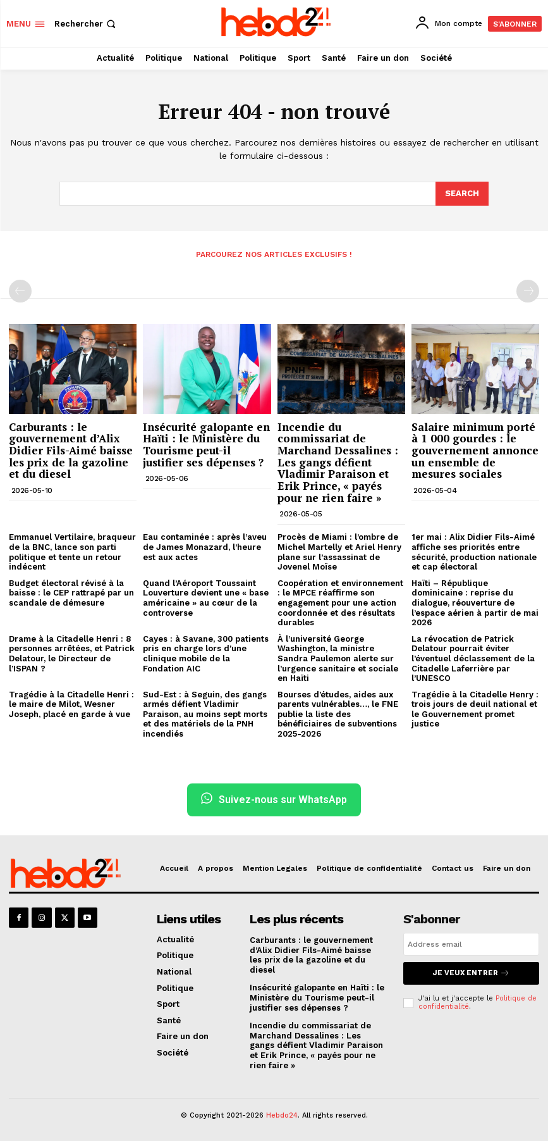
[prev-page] (20, 290)
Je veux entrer (471, 972)
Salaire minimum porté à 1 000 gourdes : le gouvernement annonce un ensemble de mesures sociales (475, 449)
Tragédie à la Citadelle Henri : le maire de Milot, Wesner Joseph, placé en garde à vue (71, 703)
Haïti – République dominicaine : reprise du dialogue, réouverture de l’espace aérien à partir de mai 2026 (475, 602)
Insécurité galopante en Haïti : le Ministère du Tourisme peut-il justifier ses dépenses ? (206, 443)
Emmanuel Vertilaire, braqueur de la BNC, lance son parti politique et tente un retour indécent (72, 551)
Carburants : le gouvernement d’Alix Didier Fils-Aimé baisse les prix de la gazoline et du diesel (71, 449)
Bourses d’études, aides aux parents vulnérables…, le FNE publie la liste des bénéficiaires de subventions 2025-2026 (337, 713)
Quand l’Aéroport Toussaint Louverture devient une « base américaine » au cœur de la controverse (206, 597)
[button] (86, 23)
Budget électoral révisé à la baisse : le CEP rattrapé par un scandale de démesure (71, 592)
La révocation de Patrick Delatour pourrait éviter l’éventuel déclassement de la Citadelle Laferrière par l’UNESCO (473, 657)
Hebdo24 (282, 1115)
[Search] (462, 193)
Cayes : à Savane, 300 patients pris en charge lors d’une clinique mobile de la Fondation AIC (206, 653)
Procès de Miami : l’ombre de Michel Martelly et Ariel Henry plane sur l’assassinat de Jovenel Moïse (339, 551)
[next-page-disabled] (527, 290)
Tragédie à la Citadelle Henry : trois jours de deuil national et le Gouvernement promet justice (475, 708)
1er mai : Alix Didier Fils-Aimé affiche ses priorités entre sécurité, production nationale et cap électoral (474, 551)
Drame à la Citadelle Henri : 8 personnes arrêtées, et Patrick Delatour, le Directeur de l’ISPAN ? (72, 653)
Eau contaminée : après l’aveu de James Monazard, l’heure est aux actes (205, 546)
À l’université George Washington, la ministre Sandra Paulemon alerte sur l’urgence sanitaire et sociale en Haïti (337, 657)
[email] (471, 943)
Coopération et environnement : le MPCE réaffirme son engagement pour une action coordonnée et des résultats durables (340, 602)
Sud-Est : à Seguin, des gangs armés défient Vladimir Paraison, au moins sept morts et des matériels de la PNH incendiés (205, 713)
